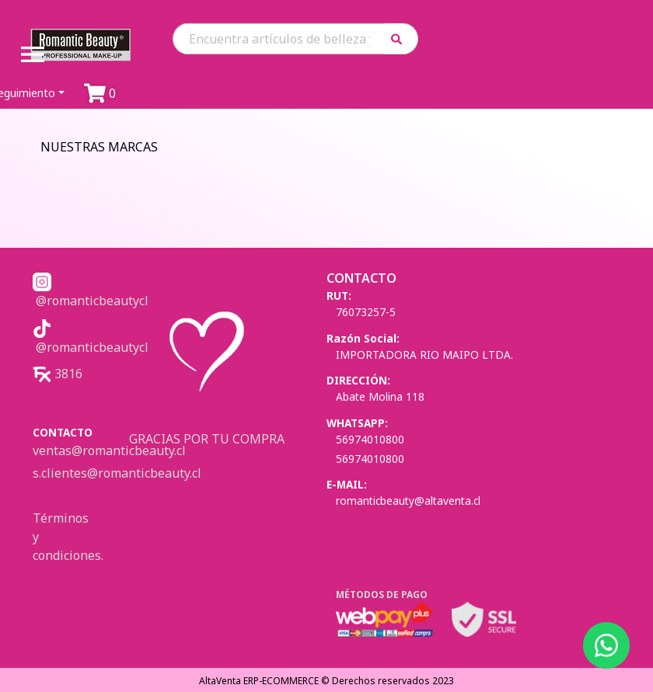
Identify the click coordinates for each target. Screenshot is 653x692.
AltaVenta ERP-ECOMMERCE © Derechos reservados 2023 (326, 680)
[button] (401, 38)
